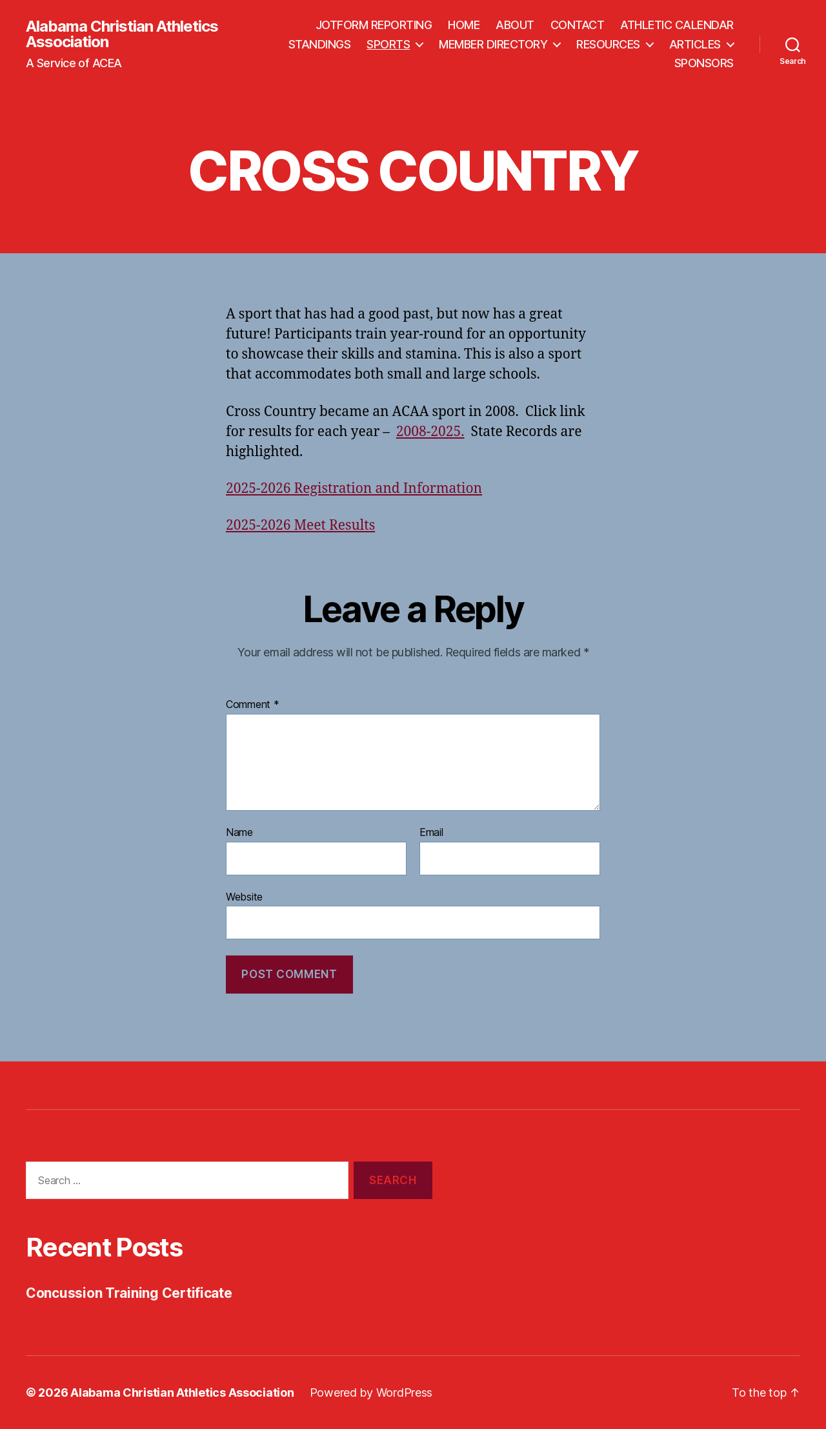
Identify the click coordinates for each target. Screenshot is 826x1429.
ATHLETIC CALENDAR (677, 25)
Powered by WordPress (371, 1392)
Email (431, 833)
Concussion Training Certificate (129, 1293)
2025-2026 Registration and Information (354, 488)
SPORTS (388, 44)
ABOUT (515, 25)
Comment (252, 705)
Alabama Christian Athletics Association (122, 34)
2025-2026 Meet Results (300, 525)
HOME (463, 25)
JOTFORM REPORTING (374, 25)
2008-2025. (430, 432)
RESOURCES (608, 44)
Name (239, 833)
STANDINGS (319, 44)
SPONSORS (704, 63)
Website (244, 896)
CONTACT (577, 25)
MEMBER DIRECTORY (493, 44)
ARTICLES (695, 44)
